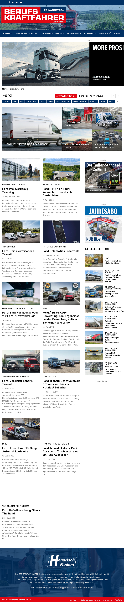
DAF (15, 101)
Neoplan (93, 101)
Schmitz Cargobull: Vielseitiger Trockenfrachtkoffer (114, 309)
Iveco (42, 101)
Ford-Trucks (31, 101)
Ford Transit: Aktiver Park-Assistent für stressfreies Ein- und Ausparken (60, 451)
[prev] (114, 96)
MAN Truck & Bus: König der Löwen (113, 262)
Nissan (103, 101)
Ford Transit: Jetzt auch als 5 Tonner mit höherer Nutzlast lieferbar (61, 384)
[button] (114, 34)
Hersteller (13, 89)
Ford (45, 308)
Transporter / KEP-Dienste (15, 376)
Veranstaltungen (51, 185)
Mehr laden (103, 381)
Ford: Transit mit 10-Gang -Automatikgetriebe (20, 449)
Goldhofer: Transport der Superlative (111, 293)
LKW (106, 258)
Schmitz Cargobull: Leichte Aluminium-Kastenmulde (113, 324)
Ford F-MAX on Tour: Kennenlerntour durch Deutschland (57, 192)
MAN (50, 101)
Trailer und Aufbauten (111, 303)
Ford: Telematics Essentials (61, 250)
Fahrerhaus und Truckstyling (17, 308)
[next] (119, 96)
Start (4, 89)
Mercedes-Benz (63, 101)
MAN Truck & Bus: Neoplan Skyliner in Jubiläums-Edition (113, 278)
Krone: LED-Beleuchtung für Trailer (112, 355)
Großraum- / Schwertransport (114, 288)
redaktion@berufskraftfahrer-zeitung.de (72, 587)
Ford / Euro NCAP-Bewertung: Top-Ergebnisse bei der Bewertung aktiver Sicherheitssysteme (61, 317)
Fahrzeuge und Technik (14, 185)
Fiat (22, 101)
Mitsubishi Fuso (80, 101)
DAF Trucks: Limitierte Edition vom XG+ (113, 371)
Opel (111, 101)
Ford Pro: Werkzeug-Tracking (15, 190)
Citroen (6, 101)
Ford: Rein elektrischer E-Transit (19, 252)
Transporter (9, 247)
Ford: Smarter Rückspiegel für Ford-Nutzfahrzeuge (19, 314)
